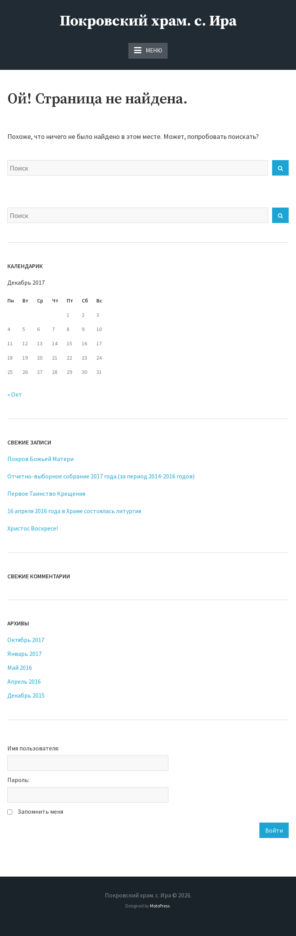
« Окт (14, 394)
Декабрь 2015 (26, 695)
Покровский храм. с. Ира (148, 21)
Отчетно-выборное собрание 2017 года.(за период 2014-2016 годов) (101, 476)
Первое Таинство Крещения (46, 493)
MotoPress (160, 906)
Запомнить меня (40, 811)
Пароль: (18, 780)
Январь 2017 (24, 653)
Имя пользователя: (33, 748)
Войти (274, 830)
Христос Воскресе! (32, 528)
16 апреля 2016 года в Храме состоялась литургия (74, 511)
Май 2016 (19, 667)
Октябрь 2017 (25, 640)
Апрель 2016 (24, 681)
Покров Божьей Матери (40, 459)
